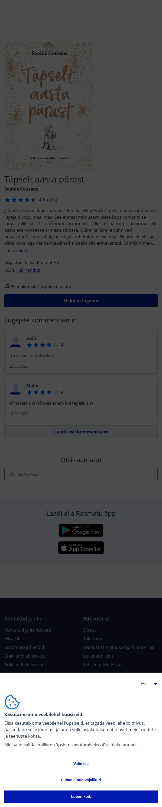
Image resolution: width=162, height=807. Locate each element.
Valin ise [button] (81, 764)
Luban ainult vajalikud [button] (81, 780)
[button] (147, 683)
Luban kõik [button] (81, 796)
